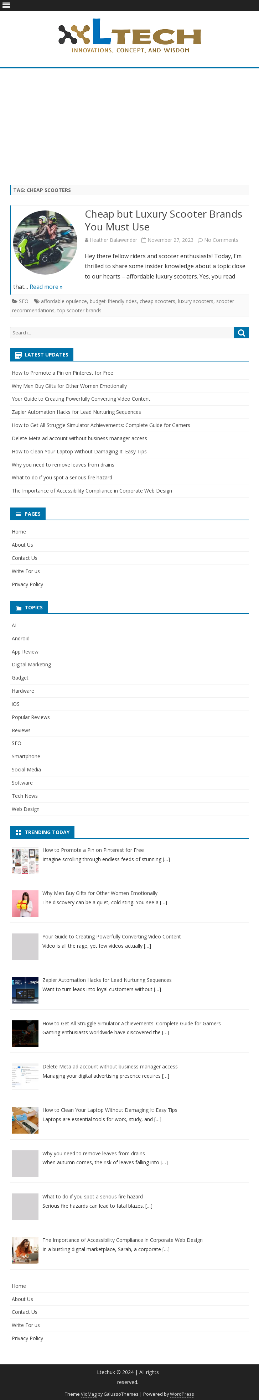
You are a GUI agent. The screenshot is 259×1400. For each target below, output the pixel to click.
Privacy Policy (27, 584)
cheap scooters (157, 301)
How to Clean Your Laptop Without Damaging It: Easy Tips (79, 451)
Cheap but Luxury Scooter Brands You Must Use (163, 220)
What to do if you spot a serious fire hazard (62, 477)
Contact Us (24, 558)
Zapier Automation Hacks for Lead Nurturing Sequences (76, 411)
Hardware (23, 690)
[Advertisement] (129, 127)
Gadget (20, 677)
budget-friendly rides (113, 301)
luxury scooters (195, 301)
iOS (16, 704)
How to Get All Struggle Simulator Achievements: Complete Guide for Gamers (101, 425)
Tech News (25, 795)
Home (19, 531)
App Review (25, 651)
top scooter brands (79, 310)
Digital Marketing (31, 664)
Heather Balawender (113, 239)
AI (14, 625)
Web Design (26, 809)
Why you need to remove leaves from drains (63, 464)
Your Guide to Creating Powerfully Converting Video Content (81, 398)
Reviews (21, 730)
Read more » (46, 287)
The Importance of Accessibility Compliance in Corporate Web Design (92, 490)
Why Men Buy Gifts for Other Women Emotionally (69, 385)
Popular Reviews (31, 717)
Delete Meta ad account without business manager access (79, 438)
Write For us (26, 571)
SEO (24, 301)
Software (22, 782)
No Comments (221, 239)
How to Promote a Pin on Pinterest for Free (62, 372)
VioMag (89, 1394)
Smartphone (26, 756)
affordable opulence (64, 301)
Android (21, 638)
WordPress (182, 1394)
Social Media (26, 769)
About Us (22, 544)
